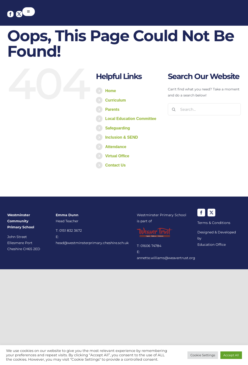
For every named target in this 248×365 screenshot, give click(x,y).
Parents (112, 109)
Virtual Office (117, 156)
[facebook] (10, 14)
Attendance (115, 147)
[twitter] (19, 14)
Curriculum (115, 100)
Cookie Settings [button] (202, 355)
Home (110, 91)
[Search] (174, 109)
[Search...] (204, 109)
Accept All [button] (231, 355)
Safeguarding (117, 128)
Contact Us (115, 165)
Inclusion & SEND (121, 137)
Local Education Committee (130, 119)
